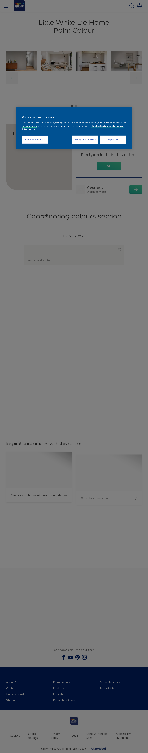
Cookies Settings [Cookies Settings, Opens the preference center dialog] (35, 139)
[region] (74, 128)
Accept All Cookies (85, 139)
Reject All (113, 139)
